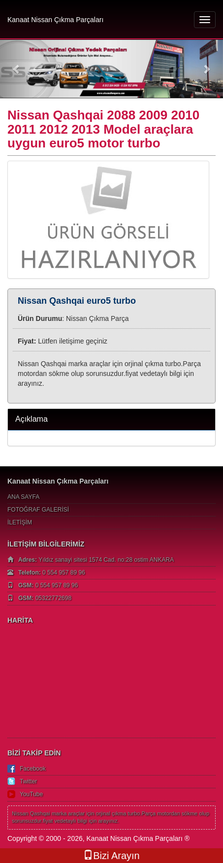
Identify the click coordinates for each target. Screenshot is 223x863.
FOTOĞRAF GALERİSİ (38, 509)
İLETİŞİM (19, 522)
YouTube (31, 794)
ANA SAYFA (23, 496)
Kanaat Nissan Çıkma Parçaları (55, 20)
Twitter (28, 781)
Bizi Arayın (111, 855)
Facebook (33, 768)
